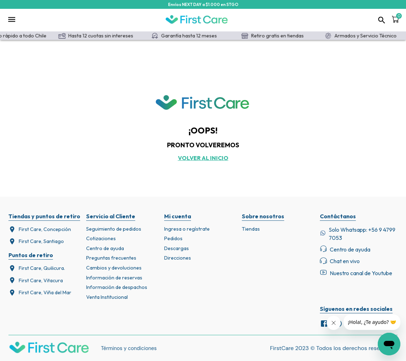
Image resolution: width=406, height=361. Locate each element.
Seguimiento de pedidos (113, 229)
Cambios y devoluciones (114, 268)
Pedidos (173, 238)
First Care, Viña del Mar (39, 292)
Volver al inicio (203, 157)
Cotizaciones (101, 238)
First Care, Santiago (36, 241)
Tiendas (251, 229)
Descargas (176, 248)
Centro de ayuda (105, 248)
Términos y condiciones (129, 348)
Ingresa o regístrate (187, 229)
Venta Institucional (107, 297)
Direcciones (177, 258)
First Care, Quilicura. (36, 268)
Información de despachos (116, 287)
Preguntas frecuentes (111, 258)
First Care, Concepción (39, 229)
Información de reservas (114, 277)
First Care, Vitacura (35, 280)
